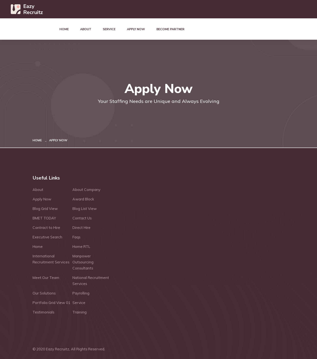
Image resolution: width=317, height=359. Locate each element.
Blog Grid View (45, 208)
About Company (86, 189)
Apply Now (136, 29)
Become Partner (170, 29)
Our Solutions (44, 293)
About (85, 29)
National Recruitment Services (90, 280)
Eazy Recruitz (57, 349)
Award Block (83, 199)
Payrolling (80, 293)
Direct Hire (81, 227)
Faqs (76, 237)
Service (109, 29)
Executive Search (47, 237)
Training (79, 312)
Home (64, 29)
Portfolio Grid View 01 (51, 302)
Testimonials (43, 312)
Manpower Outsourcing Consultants (83, 262)
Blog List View (84, 208)
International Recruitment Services (51, 259)
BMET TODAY (44, 218)
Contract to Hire (46, 227)
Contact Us (82, 218)
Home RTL (81, 246)
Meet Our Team (46, 277)
